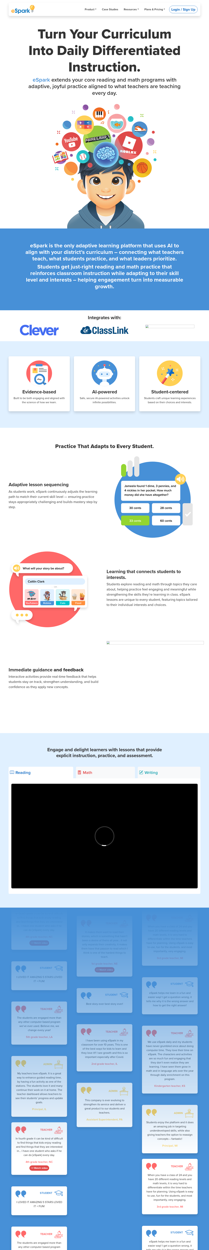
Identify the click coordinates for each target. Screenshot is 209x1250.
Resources (130, 9)
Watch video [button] (39, 945)
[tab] (41, 772)
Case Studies (110, 9)
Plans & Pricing (153, 9)
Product (89, 9)
